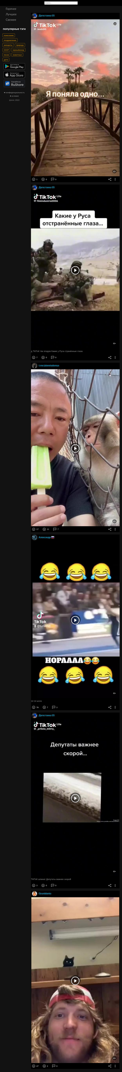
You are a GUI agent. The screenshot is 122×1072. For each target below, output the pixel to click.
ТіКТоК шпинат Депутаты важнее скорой (51, 879)
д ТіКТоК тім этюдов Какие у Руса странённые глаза (57, 351)
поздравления (10, 40)
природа (20, 45)
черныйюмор (18, 50)
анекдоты (8, 45)
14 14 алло (36, 701)
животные (17, 55)
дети (6, 59)
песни (6, 55)
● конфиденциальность (14, 92)
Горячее (11, 8)
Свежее (11, 19)
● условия (14, 96)
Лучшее (11, 14)
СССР (6, 50)
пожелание (9, 35)
